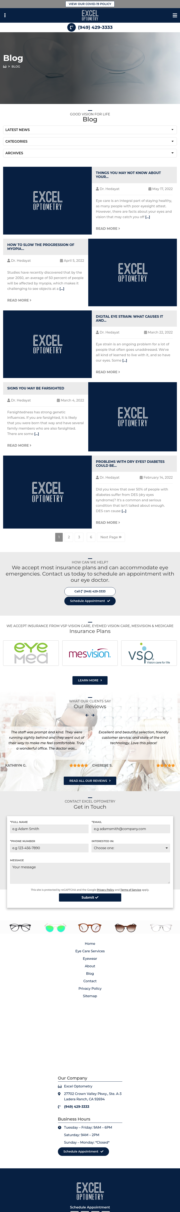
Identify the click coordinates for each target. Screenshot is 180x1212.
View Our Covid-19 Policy (90, 4)
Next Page (110, 537)
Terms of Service (130, 889)
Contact (90, 981)
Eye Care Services (90, 951)
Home (90, 944)
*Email (97, 822)
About (90, 966)
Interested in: (103, 841)
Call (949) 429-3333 (90, 591)
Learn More (88, 680)
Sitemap (90, 996)
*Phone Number (22, 841)
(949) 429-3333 (95, 27)
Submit (90, 897)
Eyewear (90, 959)
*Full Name (19, 822)
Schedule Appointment (87, 601)
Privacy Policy (105, 889)
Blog (90, 974)
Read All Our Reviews (88, 781)
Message (17, 860)
